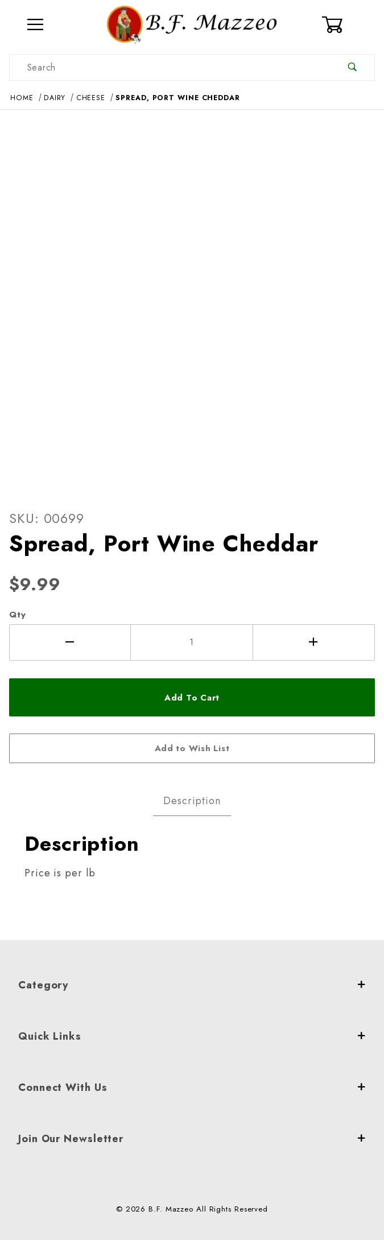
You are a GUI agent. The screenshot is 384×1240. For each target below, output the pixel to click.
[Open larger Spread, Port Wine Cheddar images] (192, 300)
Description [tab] (192, 800)
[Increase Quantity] (314, 642)
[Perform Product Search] (352, 67)
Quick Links (192, 1036)
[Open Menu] (36, 25)
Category (192, 985)
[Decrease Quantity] (70, 642)
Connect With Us (192, 1087)
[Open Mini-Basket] (348, 24)
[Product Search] (170, 67)
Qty (17, 614)
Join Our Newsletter (192, 1138)
